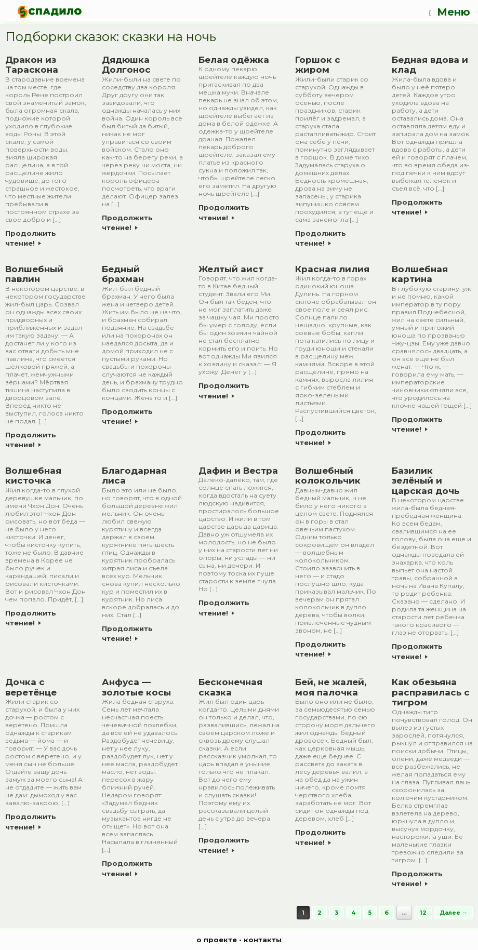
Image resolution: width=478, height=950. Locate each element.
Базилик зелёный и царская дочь (425, 480)
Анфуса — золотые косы (136, 687)
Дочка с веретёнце (31, 687)
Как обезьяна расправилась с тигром (431, 692)
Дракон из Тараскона (31, 65)
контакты (263, 939)
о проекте (216, 939)
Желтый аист (230, 269)
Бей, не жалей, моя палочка (330, 687)
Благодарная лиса (134, 475)
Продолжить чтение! (30, 238)
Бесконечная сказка (230, 687)
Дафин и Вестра (238, 470)
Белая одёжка (233, 60)
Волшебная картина (420, 274)
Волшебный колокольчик (328, 475)
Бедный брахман (123, 274)
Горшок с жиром (317, 65)
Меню (449, 12)
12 (423, 912)
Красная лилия (332, 269)
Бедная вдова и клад (430, 65)
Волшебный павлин (34, 274)
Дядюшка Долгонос (126, 65)
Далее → (454, 912)
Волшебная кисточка (33, 475)
